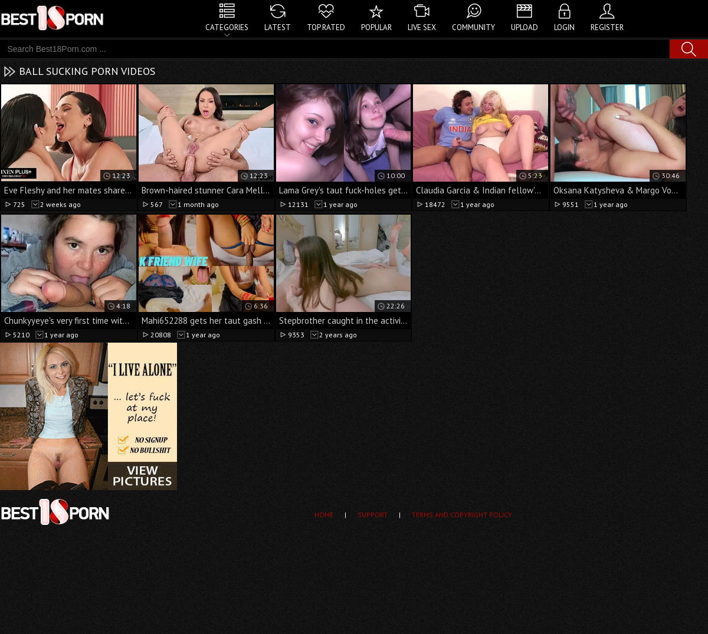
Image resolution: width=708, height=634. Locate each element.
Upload (524, 27)
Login (564, 27)
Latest (277, 27)
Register (607, 27)
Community (473, 27)
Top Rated (326, 27)
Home (323, 514)
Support (373, 514)
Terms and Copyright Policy (462, 514)
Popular (376, 27)
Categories (226, 27)
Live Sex (422, 27)
